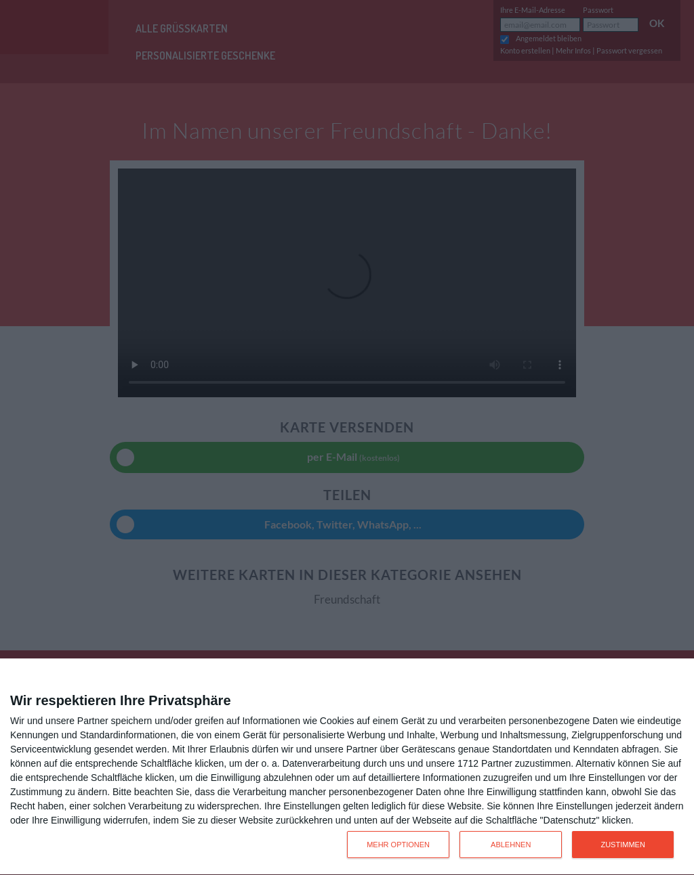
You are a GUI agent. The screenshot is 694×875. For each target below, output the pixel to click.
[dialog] (347, 767)
